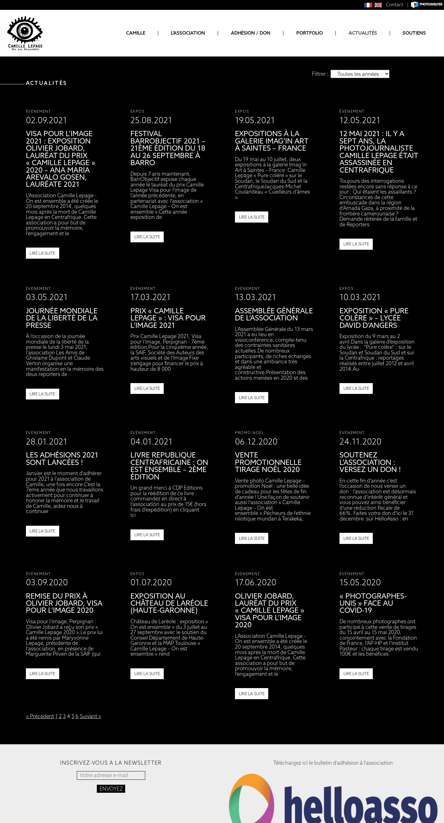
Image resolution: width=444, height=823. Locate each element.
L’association (188, 33)
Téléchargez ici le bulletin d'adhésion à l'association (333, 763)
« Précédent (40, 716)
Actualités (363, 33)
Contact (394, 5)
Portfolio (309, 33)
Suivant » (90, 716)
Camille (135, 33)
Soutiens (414, 33)
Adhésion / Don (250, 33)
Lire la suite (42, 253)
